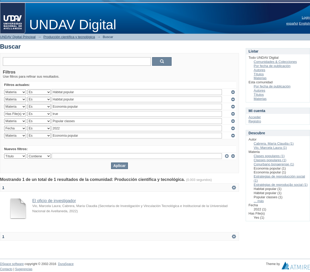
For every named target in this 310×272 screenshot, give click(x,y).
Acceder (255, 117)
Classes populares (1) (270, 160)
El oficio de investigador (54, 201)
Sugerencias (23, 269)
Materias (260, 78)
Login (306, 17)
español (292, 23)
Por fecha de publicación (272, 66)
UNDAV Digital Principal (18, 37)
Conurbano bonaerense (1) (274, 164)
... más (259, 201)
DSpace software (12, 264)
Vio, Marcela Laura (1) (270, 148)
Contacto (6, 269)
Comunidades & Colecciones (275, 62)
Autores (259, 70)
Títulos (259, 74)
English (304, 23)
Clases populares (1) (269, 156)
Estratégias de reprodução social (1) (281, 185)
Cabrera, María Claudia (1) (274, 143)
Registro (255, 121)
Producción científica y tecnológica (69, 37)
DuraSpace (65, 264)
